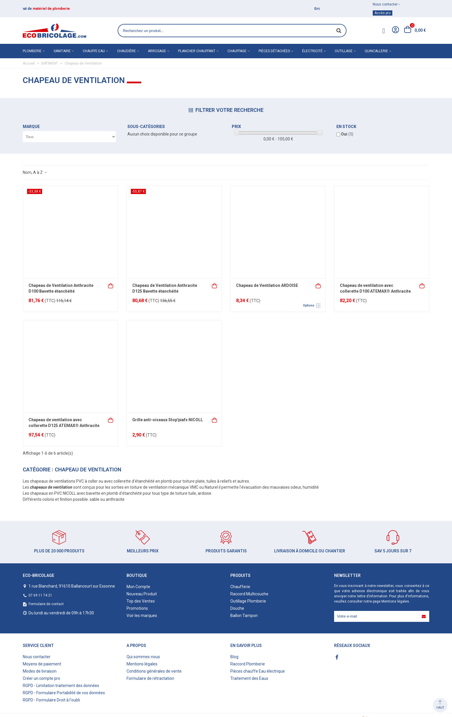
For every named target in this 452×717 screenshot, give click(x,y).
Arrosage (157, 51)
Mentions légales (395, 601)
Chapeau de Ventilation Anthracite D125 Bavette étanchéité (164, 288)
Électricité (312, 51)
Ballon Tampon (244, 615)
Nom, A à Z (35, 172)
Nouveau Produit (142, 594)
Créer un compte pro (41, 678)
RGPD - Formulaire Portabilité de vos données (64, 692)
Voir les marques (142, 615)
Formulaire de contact (46, 604)
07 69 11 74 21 (40, 595)
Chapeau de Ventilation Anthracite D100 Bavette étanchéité (61, 288)
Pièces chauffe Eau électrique (257, 671)
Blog (234, 656)
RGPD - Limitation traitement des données (61, 685)
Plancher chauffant (196, 51)
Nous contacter (36, 656)
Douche (237, 608)
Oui (347, 134)
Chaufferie (240, 586)
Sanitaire (62, 51)
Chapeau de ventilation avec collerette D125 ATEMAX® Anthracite (64, 422)
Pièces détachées (274, 51)
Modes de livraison (39, 671)
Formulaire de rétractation (150, 678)
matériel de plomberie (57, 9)
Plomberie (32, 51)
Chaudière (126, 51)
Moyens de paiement (42, 664)
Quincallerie (376, 51)
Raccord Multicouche (249, 594)
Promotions (137, 608)
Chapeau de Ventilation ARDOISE (267, 285)
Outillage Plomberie (248, 601)
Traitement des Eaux (249, 678)
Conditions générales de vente (154, 671)
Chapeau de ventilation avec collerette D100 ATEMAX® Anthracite (375, 288)
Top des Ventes (141, 601)
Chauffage (236, 51)
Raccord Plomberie (247, 664)
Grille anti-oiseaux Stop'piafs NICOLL (167, 419)
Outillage (344, 51)
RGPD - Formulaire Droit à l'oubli (51, 700)
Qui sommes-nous (143, 656)
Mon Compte (138, 586)
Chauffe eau (94, 51)
